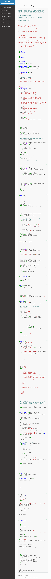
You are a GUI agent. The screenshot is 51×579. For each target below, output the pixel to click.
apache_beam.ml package (5, 11)
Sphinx (22, 577)
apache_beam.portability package (6, 14)
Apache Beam (7, 1)
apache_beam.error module (5, 25)
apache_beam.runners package (6, 16)
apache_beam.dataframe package (6, 7)
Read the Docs (35, 577)
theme (27, 577)
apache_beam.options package (6, 13)
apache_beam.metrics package (5, 10)
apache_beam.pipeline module (5, 26)
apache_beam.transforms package (6, 19)
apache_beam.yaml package (5, 23)
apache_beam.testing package (5, 17)
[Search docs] (7, 3)
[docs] (47, 164)
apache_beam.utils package (5, 22)
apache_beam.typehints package (6, 20)
